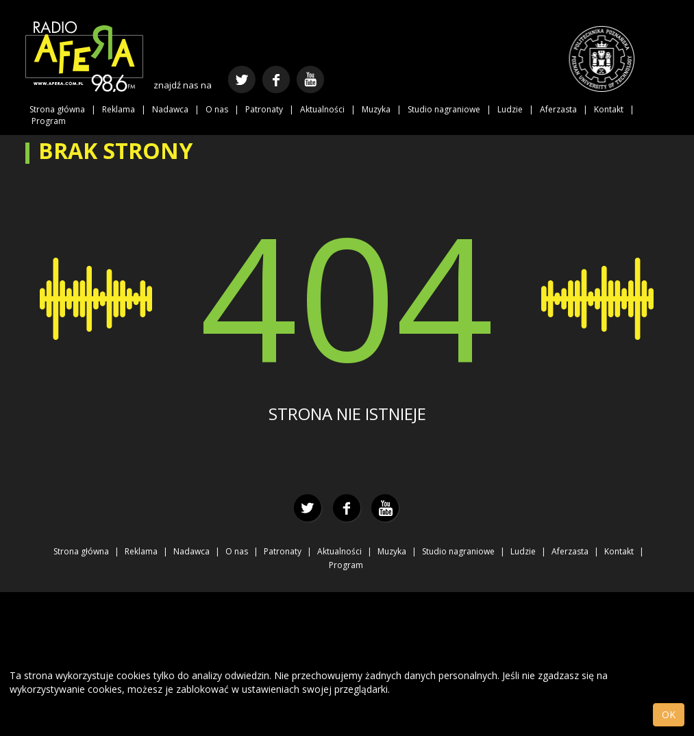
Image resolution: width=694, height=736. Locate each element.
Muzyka (376, 109)
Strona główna (57, 109)
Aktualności (322, 109)
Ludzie (510, 109)
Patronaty (264, 109)
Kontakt (608, 109)
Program (49, 121)
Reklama (118, 109)
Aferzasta (558, 109)
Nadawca (170, 109)
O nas (217, 109)
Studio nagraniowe (444, 109)
